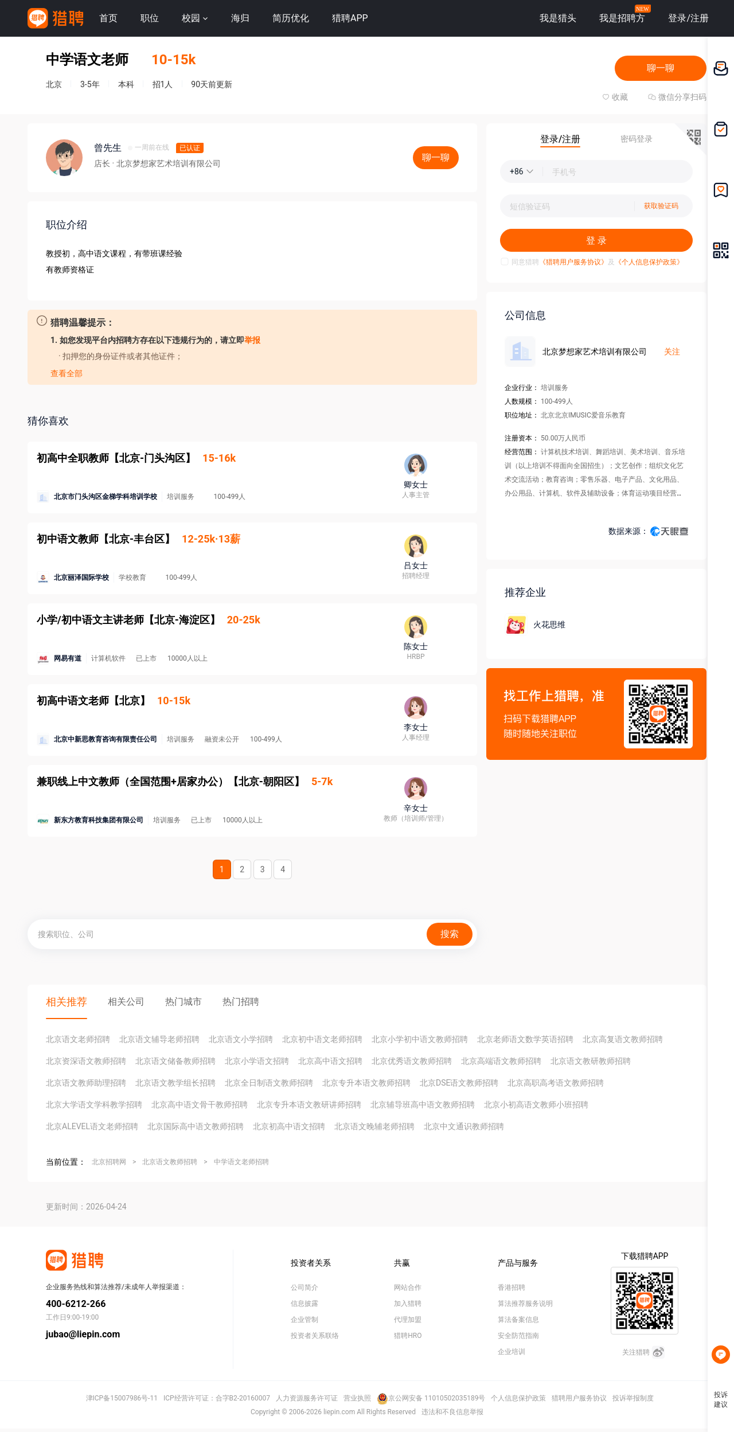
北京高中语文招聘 (330, 1061)
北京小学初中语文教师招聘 (420, 1039)
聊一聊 (660, 68)
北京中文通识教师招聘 (464, 1126)
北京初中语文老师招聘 (322, 1039)
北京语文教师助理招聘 (86, 1082)
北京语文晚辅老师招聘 (374, 1126)
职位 (149, 18)
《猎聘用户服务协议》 (573, 262)
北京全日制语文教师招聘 (269, 1082)
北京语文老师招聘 (78, 1039)
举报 (252, 340)
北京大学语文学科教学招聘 (94, 1104)
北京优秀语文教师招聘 (412, 1061)
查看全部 (66, 373)
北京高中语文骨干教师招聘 (199, 1104)
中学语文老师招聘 (241, 1162)
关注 (672, 351)
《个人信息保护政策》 (649, 262)
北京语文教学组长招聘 (175, 1082)
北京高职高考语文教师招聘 (555, 1082)
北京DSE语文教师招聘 (459, 1082)
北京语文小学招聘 (241, 1039)
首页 (108, 18)
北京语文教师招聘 (169, 1162)
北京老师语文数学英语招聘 (525, 1039)
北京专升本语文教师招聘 (366, 1082)
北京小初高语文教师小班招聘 (536, 1104)
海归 (240, 18)
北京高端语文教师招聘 (501, 1061)
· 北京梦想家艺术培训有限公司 (166, 163)
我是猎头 (558, 18)
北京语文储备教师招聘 (175, 1061)
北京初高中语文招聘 (289, 1126)
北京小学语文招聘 (257, 1061)
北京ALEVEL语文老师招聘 (92, 1126)
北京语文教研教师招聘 (590, 1061)
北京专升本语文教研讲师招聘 (309, 1104)
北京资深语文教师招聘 (86, 1061)
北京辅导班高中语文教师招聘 (422, 1104)
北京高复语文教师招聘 (623, 1039)
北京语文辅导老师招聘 (159, 1039)
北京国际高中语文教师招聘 (195, 1126)
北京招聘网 (109, 1162)
